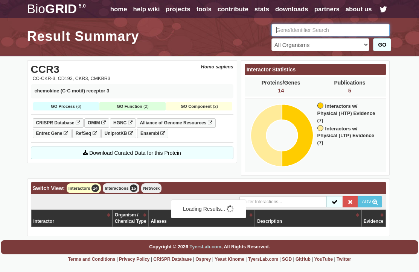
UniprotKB (119, 133)
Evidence (374, 221)
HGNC (123, 122)
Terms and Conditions (92, 259)
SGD (287, 259)
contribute (233, 9)
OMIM (97, 122)
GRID (56, 9)
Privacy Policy (134, 259)
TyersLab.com (205, 246)
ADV (370, 201)
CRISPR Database (58, 122)
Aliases (159, 221)
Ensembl (152, 133)
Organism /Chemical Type (130, 218)
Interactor (44, 221)
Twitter (344, 259)
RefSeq (86, 133)
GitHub (303, 259)
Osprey (203, 259)
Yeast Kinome (229, 259)
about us (359, 9)
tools (204, 9)
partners (327, 9)
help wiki (146, 9)
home (118, 9)
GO (382, 45)
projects (178, 9)
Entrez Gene (52, 133)
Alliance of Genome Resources (176, 122)
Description (269, 221)
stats (261, 9)
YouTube (323, 259)
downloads (291, 9)
